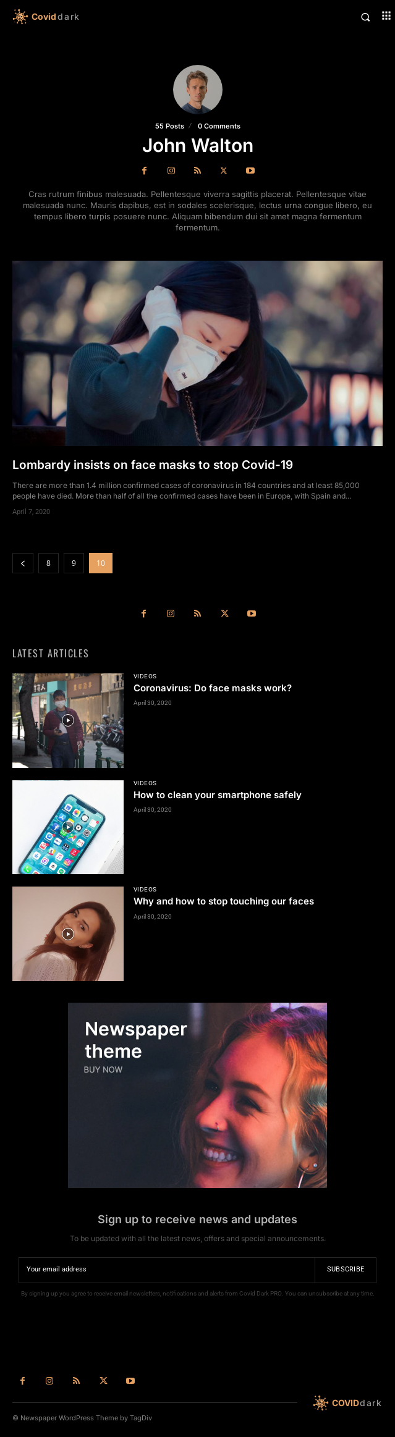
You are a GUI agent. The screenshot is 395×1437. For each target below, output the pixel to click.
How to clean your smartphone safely (218, 795)
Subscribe (346, 1269)
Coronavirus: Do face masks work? (213, 688)
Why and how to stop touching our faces (224, 901)
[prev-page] (22, 563)
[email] (167, 1270)
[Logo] (105, 17)
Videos (145, 676)
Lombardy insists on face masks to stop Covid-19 (152, 465)
